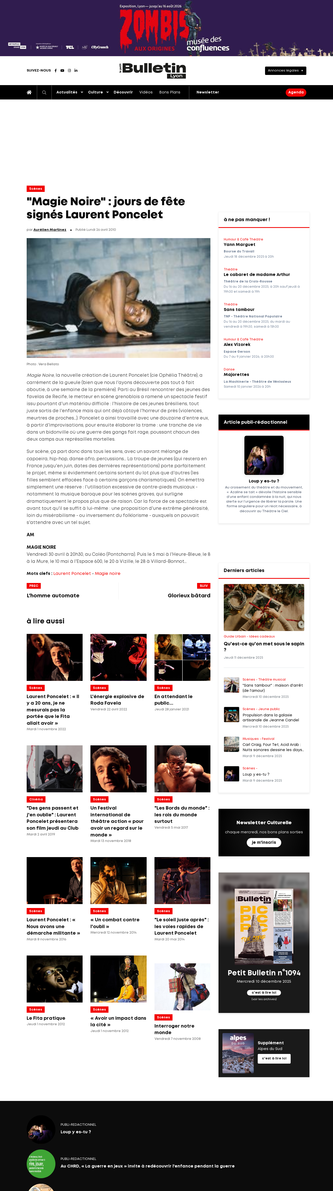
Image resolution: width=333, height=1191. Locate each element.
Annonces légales (283, 70)
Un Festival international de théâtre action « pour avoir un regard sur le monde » (117, 821)
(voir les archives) (264, 999)
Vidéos (146, 92)
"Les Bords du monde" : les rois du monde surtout (182, 815)
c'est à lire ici (264, 992)
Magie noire (107, 574)
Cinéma (36, 799)
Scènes (35, 188)
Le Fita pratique (46, 1018)
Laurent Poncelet (72, 574)
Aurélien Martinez (49, 229)
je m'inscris (264, 843)
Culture (95, 92)
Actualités (66, 92)
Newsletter (208, 92)
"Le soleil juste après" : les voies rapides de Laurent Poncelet (181, 926)
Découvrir (123, 92)
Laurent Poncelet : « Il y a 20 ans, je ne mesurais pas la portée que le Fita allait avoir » (53, 710)
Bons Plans (169, 92)
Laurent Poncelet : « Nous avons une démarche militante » (53, 926)
